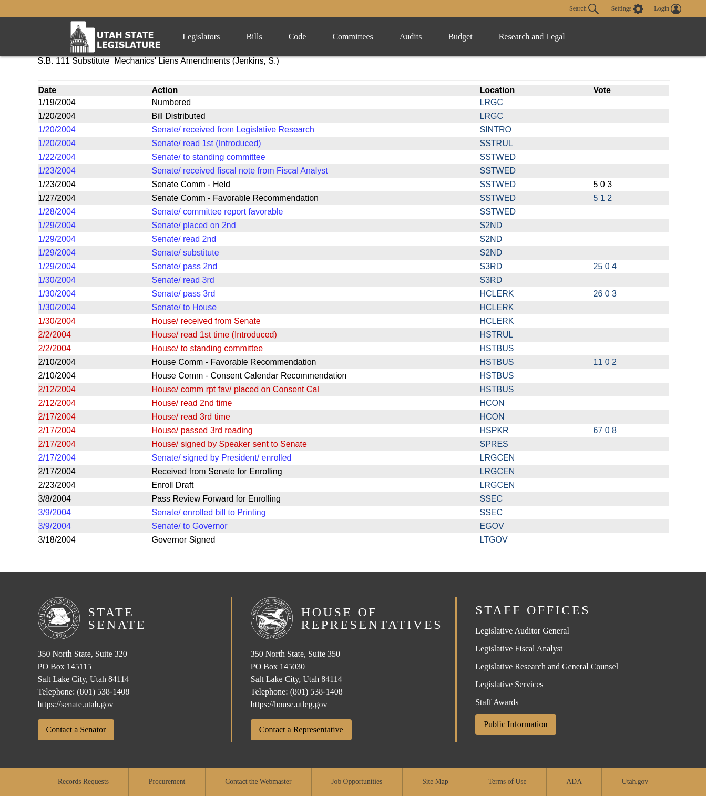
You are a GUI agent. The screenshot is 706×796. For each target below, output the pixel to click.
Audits (411, 36)
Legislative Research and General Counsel (546, 666)
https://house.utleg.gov (289, 704)
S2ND (491, 225)
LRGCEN (497, 457)
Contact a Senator (76, 729)
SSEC (491, 498)
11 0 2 (605, 362)
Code (297, 36)
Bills (254, 36)
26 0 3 (605, 293)
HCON (492, 403)
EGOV (492, 526)
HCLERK (497, 293)
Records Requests (83, 781)
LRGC (491, 102)
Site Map (435, 781)
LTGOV (494, 539)
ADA (574, 781)
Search (584, 9)
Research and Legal (532, 36)
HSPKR (494, 430)
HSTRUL (497, 334)
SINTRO (495, 129)
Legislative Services (509, 684)
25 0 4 (605, 266)
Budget (460, 36)
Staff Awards (496, 702)
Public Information (515, 724)
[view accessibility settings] (627, 9)
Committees (352, 36)
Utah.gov (635, 781)
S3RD (491, 266)
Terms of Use (507, 781)
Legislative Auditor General (522, 630)
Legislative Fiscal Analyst (518, 648)
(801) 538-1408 (103, 691)
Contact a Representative (301, 729)
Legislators (201, 36)
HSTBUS (497, 348)
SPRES (494, 444)
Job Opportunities (356, 781)
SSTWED (498, 156)
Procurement (167, 781)
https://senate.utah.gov (76, 704)
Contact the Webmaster (258, 781)
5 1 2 (603, 197)
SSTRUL (496, 143)
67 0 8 (605, 430)
